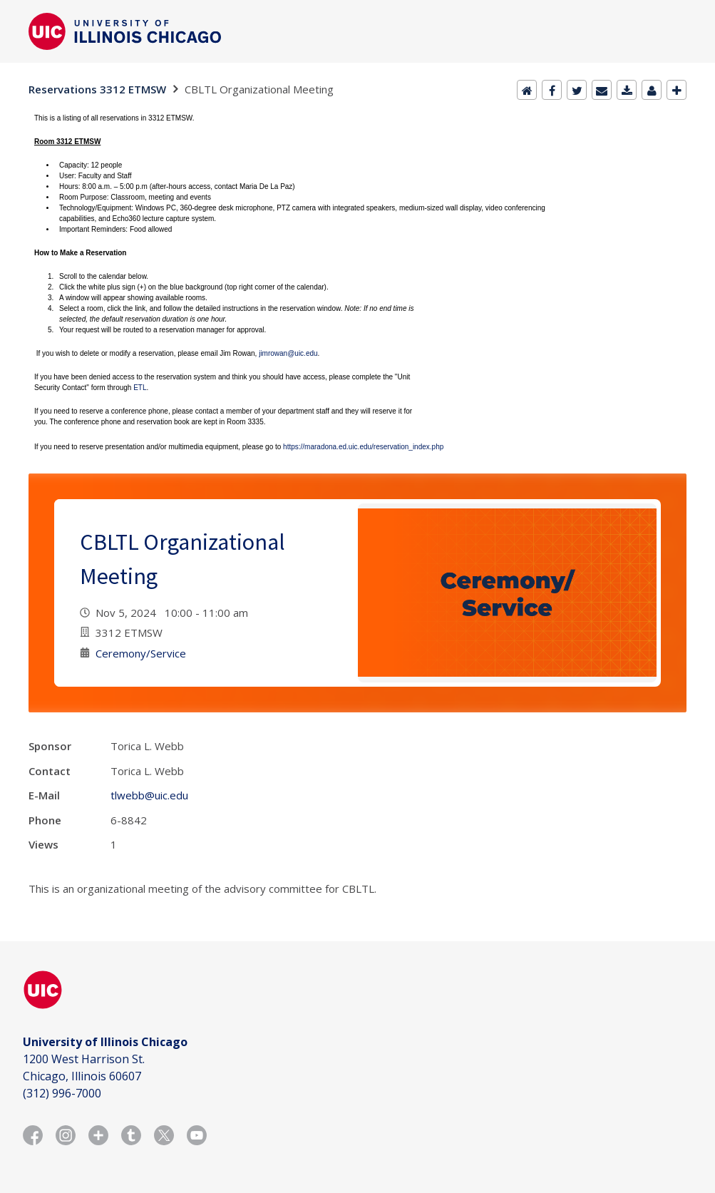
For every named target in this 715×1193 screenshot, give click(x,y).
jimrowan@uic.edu (288, 353)
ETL (139, 387)
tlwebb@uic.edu (149, 795)
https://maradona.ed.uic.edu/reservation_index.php (363, 447)
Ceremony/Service (141, 653)
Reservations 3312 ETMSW (97, 89)
